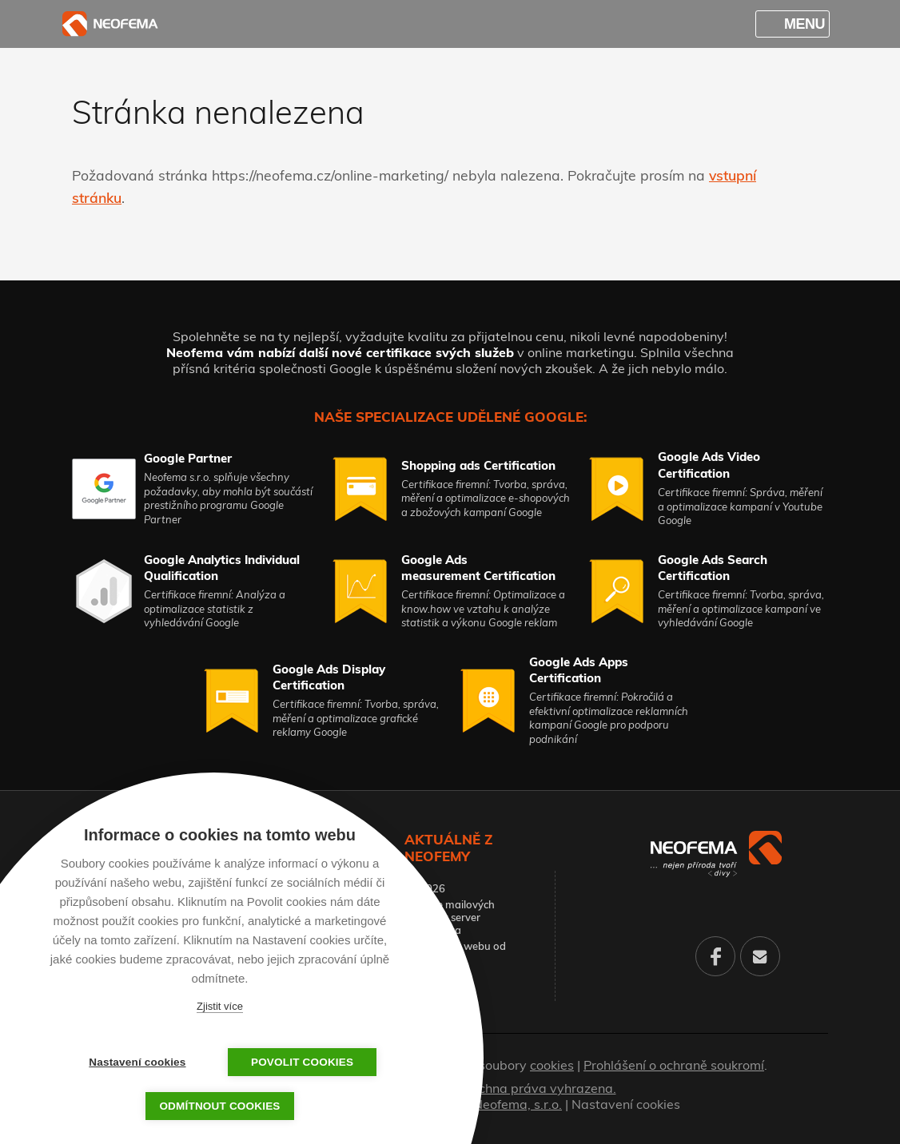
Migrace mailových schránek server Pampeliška (449, 917)
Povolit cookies (300, 1062)
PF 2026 (424, 888)
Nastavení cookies (625, 1104)
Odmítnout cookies (219, 1106)
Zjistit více (220, 1006)
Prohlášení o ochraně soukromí (673, 1065)
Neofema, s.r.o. (517, 1104)
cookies (552, 1065)
